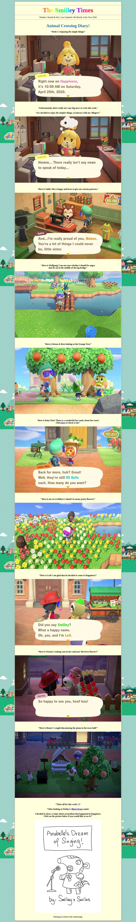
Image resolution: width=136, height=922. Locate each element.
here (63, 423)
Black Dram (77, 809)
